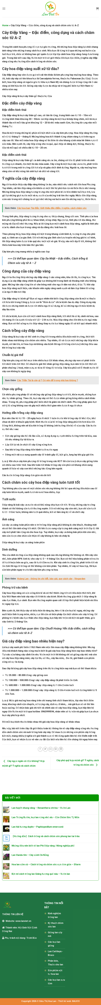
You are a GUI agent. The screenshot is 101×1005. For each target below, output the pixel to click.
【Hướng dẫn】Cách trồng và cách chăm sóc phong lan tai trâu (46, 836)
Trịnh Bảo (31, 938)
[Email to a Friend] (50, 749)
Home (5, 25)
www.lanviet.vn (23, 921)
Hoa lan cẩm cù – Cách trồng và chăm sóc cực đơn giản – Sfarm (46, 864)
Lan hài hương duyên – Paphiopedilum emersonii (37, 826)
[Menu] (4, 8)
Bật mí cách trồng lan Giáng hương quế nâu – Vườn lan (41, 874)
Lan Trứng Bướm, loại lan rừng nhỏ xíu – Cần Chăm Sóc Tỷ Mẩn (45, 817)
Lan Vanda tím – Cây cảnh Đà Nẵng (30, 855)
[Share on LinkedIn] (60, 749)
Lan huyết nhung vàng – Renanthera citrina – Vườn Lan (41, 808)
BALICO (76, 1001)
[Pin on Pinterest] (55, 749)
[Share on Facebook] (40, 749)
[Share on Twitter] (45, 749)
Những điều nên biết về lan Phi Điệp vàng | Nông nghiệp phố (43, 845)
